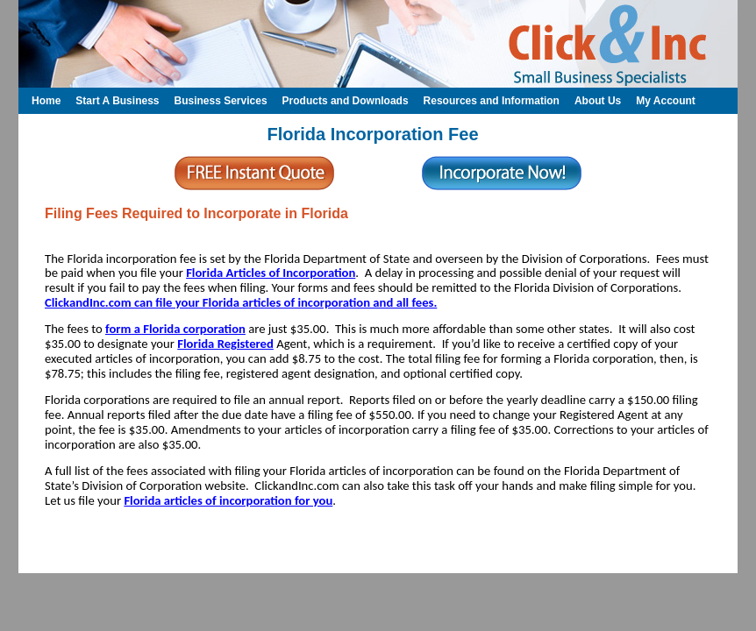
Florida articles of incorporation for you (228, 500)
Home (46, 101)
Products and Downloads (345, 101)
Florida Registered (225, 343)
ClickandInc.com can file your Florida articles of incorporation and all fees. (241, 302)
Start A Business (117, 101)
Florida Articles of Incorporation (270, 272)
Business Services (220, 101)
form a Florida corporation (175, 329)
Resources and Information (492, 101)
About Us (597, 101)
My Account (665, 101)
